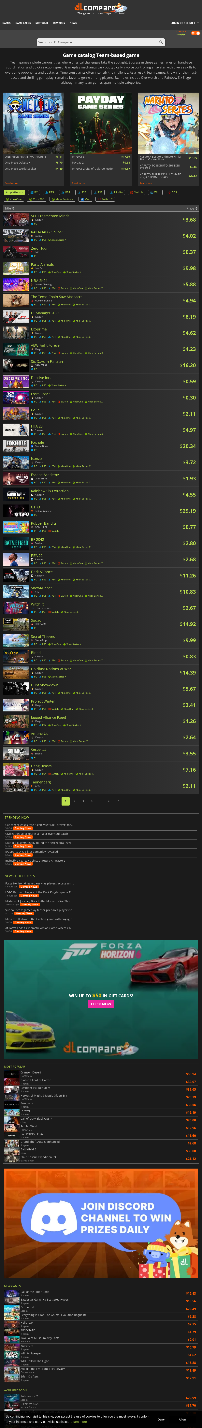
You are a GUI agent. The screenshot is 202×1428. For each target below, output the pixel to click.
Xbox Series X (62, 199)
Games (6, 23)
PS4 (65, 192)
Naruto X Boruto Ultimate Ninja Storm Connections (160, 158)
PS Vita (116, 192)
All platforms (14, 192)
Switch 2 (105, 199)
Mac (85, 199)
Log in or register (183, 23)
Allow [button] (182, 1419)
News (73, 23)
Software (42, 23)
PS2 (98, 192)
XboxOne (14, 199)
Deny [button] (161, 1419)
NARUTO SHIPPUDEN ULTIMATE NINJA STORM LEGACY (160, 176)
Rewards (59, 23)
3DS (172, 192)
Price (192, 208)
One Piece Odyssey (17, 162)
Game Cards (23, 23)
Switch (136, 192)
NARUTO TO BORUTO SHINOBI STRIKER (159, 167)
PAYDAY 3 (78, 156)
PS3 (82, 192)
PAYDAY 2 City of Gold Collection (93, 168)
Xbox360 (36, 199)
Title (9, 208)
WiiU (155, 192)
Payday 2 (78, 162)
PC (34, 192)
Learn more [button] (79, 1421)
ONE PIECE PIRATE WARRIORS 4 (25, 156)
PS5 (49, 192)
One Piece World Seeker (20, 168)
